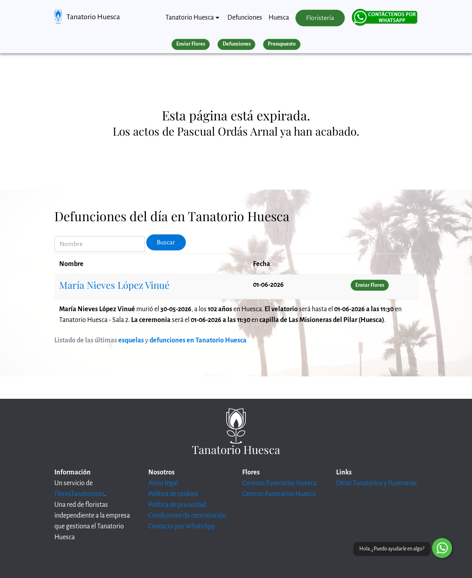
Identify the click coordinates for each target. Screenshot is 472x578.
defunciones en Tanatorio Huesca (198, 340)
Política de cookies (173, 494)
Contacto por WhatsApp (181, 526)
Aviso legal (163, 483)
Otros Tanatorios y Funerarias (376, 483)
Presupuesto (282, 44)
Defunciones (244, 17)
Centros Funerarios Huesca (279, 494)
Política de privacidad (177, 504)
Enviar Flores (190, 44)
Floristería (320, 18)
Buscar (166, 242)
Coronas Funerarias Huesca (279, 483)
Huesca (279, 17)
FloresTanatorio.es (79, 494)
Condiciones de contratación (187, 515)
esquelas (131, 340)
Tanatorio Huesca (93, 17)
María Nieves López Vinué (114, 284)
